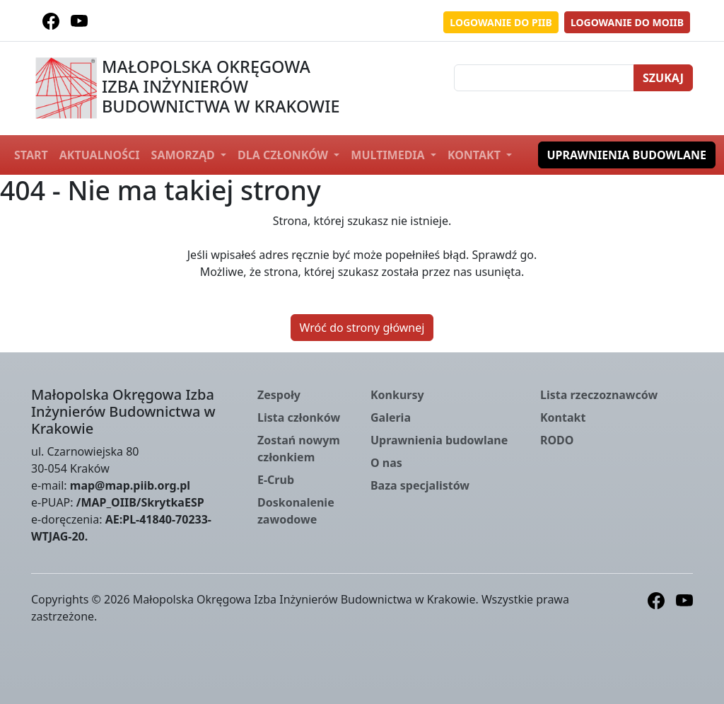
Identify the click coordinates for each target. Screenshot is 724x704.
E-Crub (275, 479)
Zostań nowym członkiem (298, 448)
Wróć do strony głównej (362, 327)
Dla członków (284, 155)
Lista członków (298, 417)
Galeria (390, 417)
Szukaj (663, 78)
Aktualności (99, 155)
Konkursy (397, 395)
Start (31, 155)
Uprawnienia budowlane (627, 155)
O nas (386, 463)
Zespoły (278, 395)
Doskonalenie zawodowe (295, 511)
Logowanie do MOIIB (627, 22)
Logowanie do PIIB (501, 22)
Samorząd (184, 155)
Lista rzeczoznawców (599, 395)
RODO (557, 440)
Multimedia (389, 155)
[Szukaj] (544, 77)
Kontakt (475, 155)
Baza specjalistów (419, 485)
